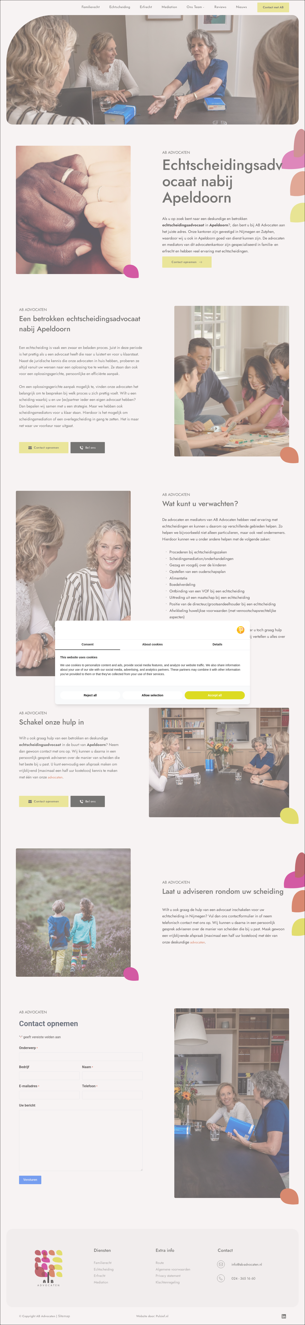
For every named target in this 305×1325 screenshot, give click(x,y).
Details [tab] (217, 644)
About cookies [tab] (152, 644)
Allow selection (152, 695)
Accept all (215, 695)
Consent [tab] (87, 644)
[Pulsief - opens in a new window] (240, 630)
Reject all (90, 695)
